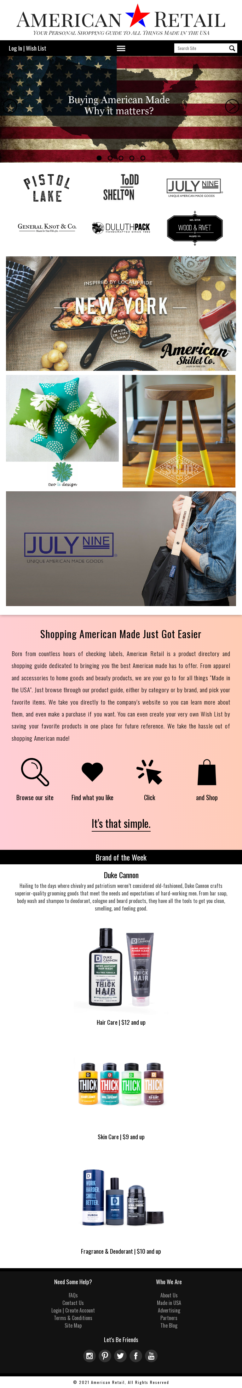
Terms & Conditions (73, 1318)
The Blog (168, 1325)
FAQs (73, 1295)
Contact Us (73, 1303)
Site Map (73, 1325)
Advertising (169, 1310)
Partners (168, 1318)
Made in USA (169, 1303)
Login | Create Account (73, 1310)
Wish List (36, 48)
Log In (15, 48)
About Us (169, 1295)
